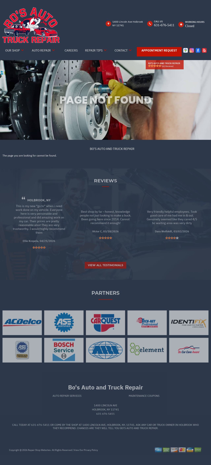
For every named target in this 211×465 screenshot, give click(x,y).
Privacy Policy (91, 458)
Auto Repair (41, 50)
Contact (121, 50)
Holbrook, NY (39, 209)
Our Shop (12, 50)
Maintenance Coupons (144, 404)
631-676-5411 (164, 25)
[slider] (154, 66)
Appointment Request (159, 50)
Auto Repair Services (67, 404)
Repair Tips (94, 50)
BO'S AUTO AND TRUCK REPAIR (112, 149)
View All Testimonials (105, 273)
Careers (71, 50)
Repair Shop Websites (39, 458)
